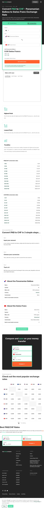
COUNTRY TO (15, 352)
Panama (37, 292)
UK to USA (4, 477)
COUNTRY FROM (16, 347)
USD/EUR (18, 484)
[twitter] (7, 490)
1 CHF (5, 197)
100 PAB (6, 176)
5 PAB (5, 166)
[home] (6, 2)
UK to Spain (4, 473)
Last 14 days (14, 76)
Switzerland (36, 317)
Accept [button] (10, 506)
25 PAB (5, 171)
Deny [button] (4, 506)
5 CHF (5, 200)
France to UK (4, 482)
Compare (35, 2)
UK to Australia (5, 484)
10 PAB (5, 168)
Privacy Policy (37, 501)
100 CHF (6, 210)
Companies (18, 460)
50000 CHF (6, 222)
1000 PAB (6, 181)
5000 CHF (6, 217)
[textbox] (13, 36)
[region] (22, 176)
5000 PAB (6, 183)
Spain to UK (4, 475)
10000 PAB (6, 186)
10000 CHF (6, 220)
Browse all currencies (22, 329)
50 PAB (5, 173)
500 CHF (6, 212)
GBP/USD (18, 477)
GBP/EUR (18, 473)
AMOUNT (5, 27)
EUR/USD (18, 482)
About (31, 453)
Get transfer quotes (22, 61)
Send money (18, 453)
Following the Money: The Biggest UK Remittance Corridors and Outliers (35, 462)
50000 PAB (6, 188)
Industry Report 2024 (34, 458)
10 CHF (5, 202)
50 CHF (5, 207)
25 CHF (5, 205)
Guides (17, 458)
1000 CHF (6, 215)
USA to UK (4, 479)
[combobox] (22, 36)
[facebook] (3, 490)
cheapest (4, 432)
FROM (5, 33)
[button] (40, 1)
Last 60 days (7, 76)
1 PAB (5, 163)
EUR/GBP (18, 475)
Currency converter (33, 473)
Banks (17, 462)
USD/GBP (18, 479)
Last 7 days (20, 76)
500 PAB (6, 178)
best (43, 430)
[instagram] (5, 490)
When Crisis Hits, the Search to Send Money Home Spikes (36, 466)
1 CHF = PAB (6, 55)
